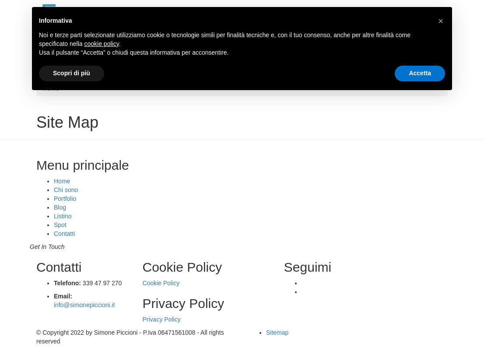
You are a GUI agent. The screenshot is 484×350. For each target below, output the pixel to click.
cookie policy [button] (101, 43)
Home (62, 181)
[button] (441, 21)
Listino (62, 216)
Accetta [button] (420, 73)
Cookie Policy (161, 283)
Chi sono (66, 189)
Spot (60, 224)
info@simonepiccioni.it (84, 304)
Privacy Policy (162, 319)
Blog (60, 207)
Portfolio (65, 198)
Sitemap (277, 332)
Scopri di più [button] (71, 73)
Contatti (64, 233)
